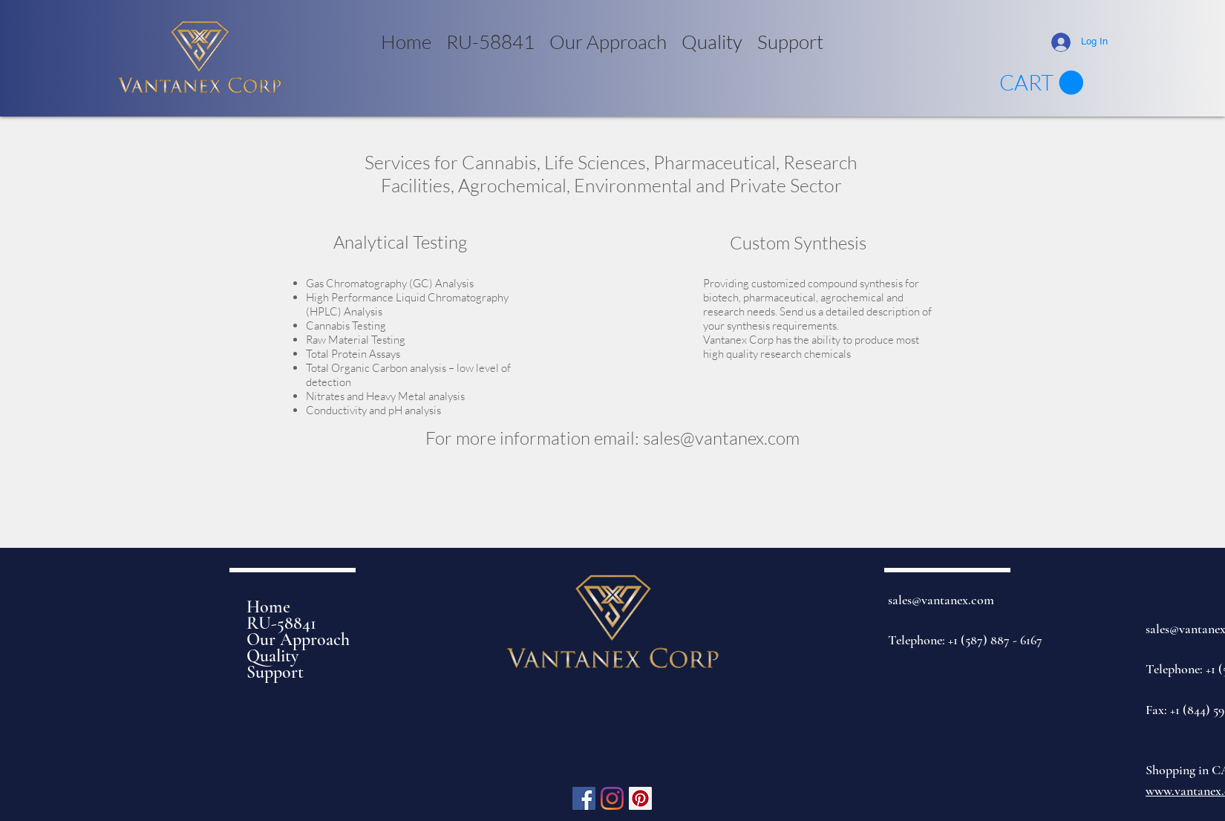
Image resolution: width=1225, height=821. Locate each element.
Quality (272, 656)
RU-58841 (281, 623)
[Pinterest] (640, 798)
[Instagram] (612, 798)
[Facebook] (583, 798)
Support (275, 672)
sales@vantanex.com (721, 438)
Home (268, 607)
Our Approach (298, 640)
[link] (1041, 83)
